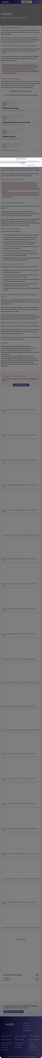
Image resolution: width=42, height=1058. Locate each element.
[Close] (40, 159)
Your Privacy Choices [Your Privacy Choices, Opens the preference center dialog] (31, 165)
